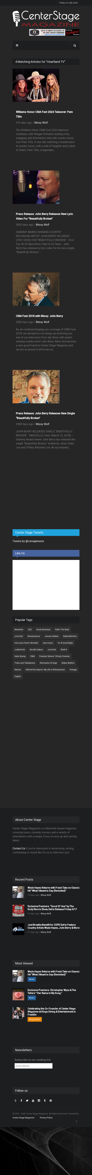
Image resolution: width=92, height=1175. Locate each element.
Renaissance (34, 636)
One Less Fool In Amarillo (26, 643)
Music (32, 979)
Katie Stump (20, 656)
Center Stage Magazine (23, 1118)
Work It (64, 649)
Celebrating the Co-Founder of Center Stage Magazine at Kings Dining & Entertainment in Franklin (52, 1011)
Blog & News (34, 1019)
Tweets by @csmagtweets (28, 541)
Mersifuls (19, 629)
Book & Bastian (43, 629)
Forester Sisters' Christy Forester (54, 656)
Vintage (73, 669)
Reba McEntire (70, 636)
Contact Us (19, 848)
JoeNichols (20, 649)
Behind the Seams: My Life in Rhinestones (45, 669)
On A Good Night (65, 643)
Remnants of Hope (48, 663)
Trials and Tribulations (25, 663)
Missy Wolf (41, 122)
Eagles (18, 676)
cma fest (19, 636)
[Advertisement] (38, 500)
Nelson (18, 669)
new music (48, 643)
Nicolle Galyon (36, 649)
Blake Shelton (68, 663)
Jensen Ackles (52, 636)
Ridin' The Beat (62, 629)
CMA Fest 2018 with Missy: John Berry (39, 316)
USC (30, 629)
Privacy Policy (46, 1118)
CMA (32, 656)
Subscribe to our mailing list (33, 1059)
